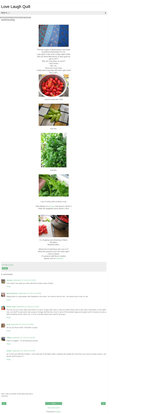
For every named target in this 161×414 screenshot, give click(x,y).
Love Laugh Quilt (15, 6)
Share (5, 268)
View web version (53, 408)
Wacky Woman (12, 293)
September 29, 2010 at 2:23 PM (27, 307)
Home (53, 403)
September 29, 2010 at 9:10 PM (23, 351)
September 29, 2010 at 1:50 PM (24, 280)
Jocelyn (9, 280)
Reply (8, 286)
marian (9, 351)
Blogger (58, 412)
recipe (52, 206)
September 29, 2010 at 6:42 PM (23, 337)
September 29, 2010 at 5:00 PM (22, 324)
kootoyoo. (60, 258)
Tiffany (9, 337)
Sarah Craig (11, 307)
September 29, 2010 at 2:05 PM (29, 293)
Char (8, 324)
